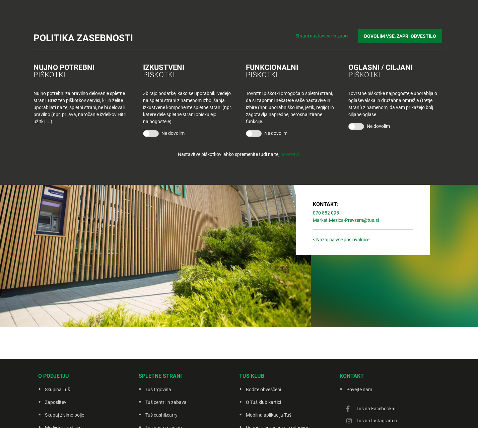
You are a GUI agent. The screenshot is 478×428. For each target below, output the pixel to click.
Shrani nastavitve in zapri (326, 33)
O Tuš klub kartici (263, 402)
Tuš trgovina (158, 389)
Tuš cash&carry (161, 415)
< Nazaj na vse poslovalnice (341, 239)
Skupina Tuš (57, 389)
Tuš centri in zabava (166, 402)
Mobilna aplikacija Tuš (268, 415)
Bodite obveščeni (263, 389)
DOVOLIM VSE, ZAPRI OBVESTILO (402, 33)
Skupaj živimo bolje (64, 415)
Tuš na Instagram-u (376, 420)
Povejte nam (359, 389)
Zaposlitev (55, 402)
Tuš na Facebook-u (376, 408)
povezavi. (290, 154)
